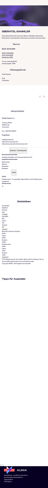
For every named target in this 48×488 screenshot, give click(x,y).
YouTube (7, 478)
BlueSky (25, 476)
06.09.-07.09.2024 (8, 53)
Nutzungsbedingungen (26, 483)
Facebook (38, 476)
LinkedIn (7, 476)
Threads (19, 476)
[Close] (2, 453)
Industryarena (14, 478)
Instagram (13, 476)
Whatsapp (31, 476)
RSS (5, 480)
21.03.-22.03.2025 (7, 55)
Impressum (7, 483)
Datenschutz (15, 483)
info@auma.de (8, 473)
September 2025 (7, 57)
